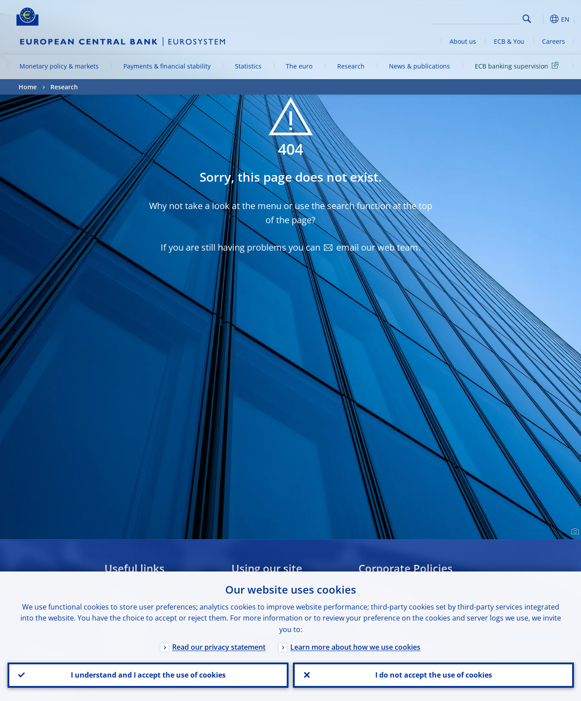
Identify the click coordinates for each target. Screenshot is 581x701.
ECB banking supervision (518, 65)
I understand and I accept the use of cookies (147, 675)
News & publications (419, 66)
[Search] (475, 17)
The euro (299, 66)
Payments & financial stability (167, 66)
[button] (543, 19)
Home (28, 87)
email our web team (377, 247)
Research (351, 66)
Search (526, 19)
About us (463, 41)
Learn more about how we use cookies (355, 646)
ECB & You (509, 41)
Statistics (248, 66)
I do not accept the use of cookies (433, 675)
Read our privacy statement (218, 646)
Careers (553, 41)
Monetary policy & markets (59, 66)
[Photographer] (574, 532)
